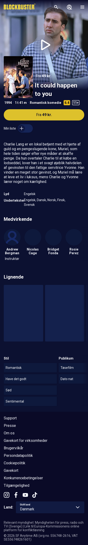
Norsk (51, 200)
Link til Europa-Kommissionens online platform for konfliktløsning (41, 528)
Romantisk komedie (45, 103)
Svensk (29, 205)
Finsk (61, 200)
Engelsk (29, 194)
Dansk (41, 200)
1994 (8, 103)
